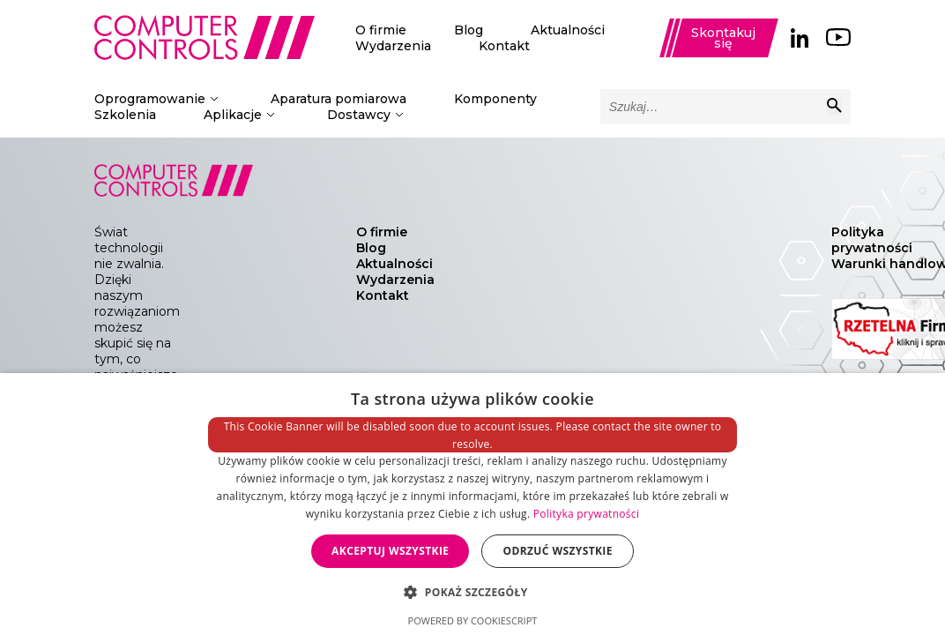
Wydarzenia (393, 46)
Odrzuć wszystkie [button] (557, 550)
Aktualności (568, 30)
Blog (468, 30)
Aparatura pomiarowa (338, 99)
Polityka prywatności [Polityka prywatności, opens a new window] (586, 513)
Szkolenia (125, 115)
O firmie (380, 30)
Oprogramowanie (149, 99)
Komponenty (495, 99)
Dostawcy (359, 115)
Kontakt (504, 46)
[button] (472, 591)
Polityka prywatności (871, 240)
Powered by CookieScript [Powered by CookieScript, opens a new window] (473, 620)
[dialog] (472, 504)
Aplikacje (233, 115)
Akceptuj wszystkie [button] (390, 550)
